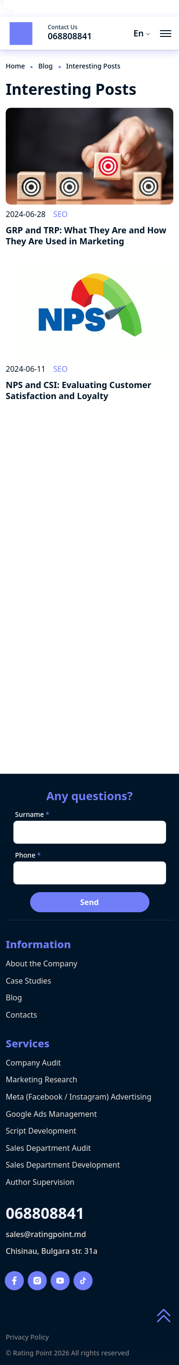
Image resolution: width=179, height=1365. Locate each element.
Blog (14, 997)
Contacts (21, 1014)
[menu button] (165, 33)
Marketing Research (41, 1079)
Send (89, 902)
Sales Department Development (63, 1164)
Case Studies (28, 980)
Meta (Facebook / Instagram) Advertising (78, 1096)
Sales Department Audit (48, 1148)
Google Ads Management (51, 1114)
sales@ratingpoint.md (46, 1234)
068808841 (70, 36)
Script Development (41, 1130)
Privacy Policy (27, 1337)
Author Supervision (40, 1182)
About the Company (41, 963)
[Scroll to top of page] (163, 1316)
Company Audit (33, 1062)
